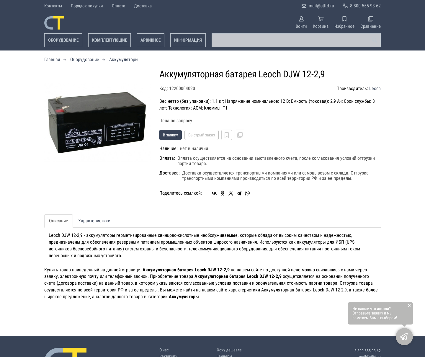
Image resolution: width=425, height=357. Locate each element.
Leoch (375, 88)
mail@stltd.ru (321, 6)
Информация (188, 40)
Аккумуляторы (123, 59)
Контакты (53, 6)
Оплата (118, 6)
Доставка (143, 6)
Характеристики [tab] (94, 221)
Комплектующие (109, 40)
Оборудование (63, 40)
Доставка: (169, 173)
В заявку (170, 135)
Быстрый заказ (201, 135)
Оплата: (167, 158)
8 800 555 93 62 (365, 6)
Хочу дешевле (229, 350)
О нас (164, 350)
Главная (52, 59)
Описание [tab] (58, 221)
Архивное (150, 40)
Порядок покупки (87, 6)
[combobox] (296, 40)
